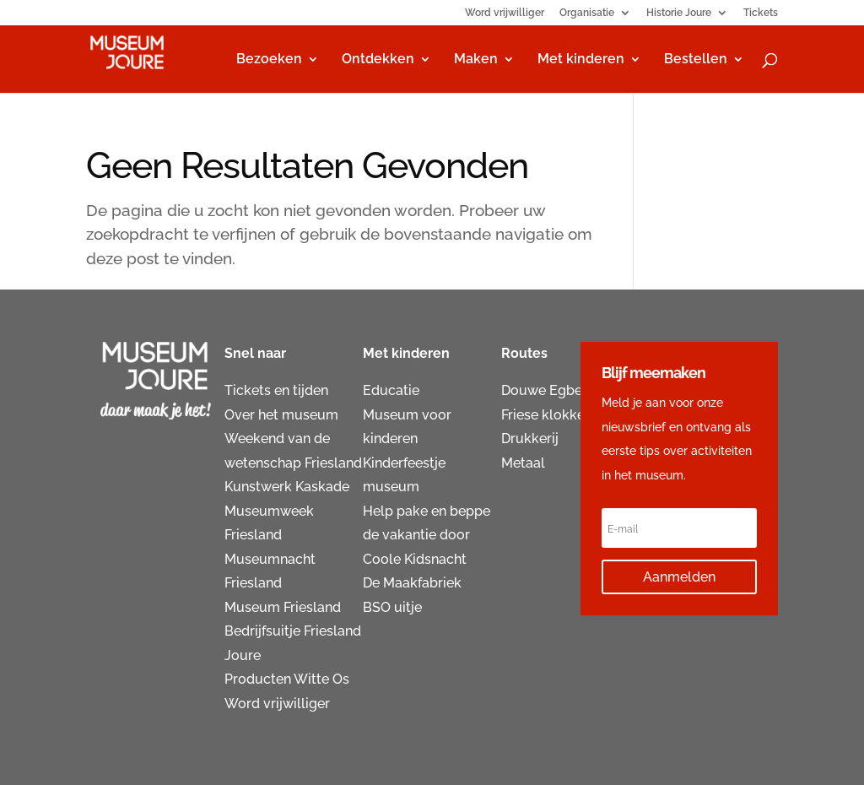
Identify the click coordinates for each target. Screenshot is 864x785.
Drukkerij (530, 438)
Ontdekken (378, 60)
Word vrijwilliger (504, 13)
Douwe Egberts (550, 390)
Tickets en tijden (276, 390)
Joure (242, 655)
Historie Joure (678, 13)
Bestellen (695, 60)
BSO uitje (392, 607)
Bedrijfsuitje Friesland (292, 631)
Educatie (391, 390)
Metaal (523, 463)
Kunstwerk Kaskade (286, 487)
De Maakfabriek (412, 583)
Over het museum (281, 415)
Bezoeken (269, 60)
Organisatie (586, 13)
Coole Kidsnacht (415, 559)
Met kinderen (580, 60)
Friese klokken (546, 415)
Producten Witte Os (286, 679)
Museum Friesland (282, 607)
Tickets (760, 13)
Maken (476, 60)
